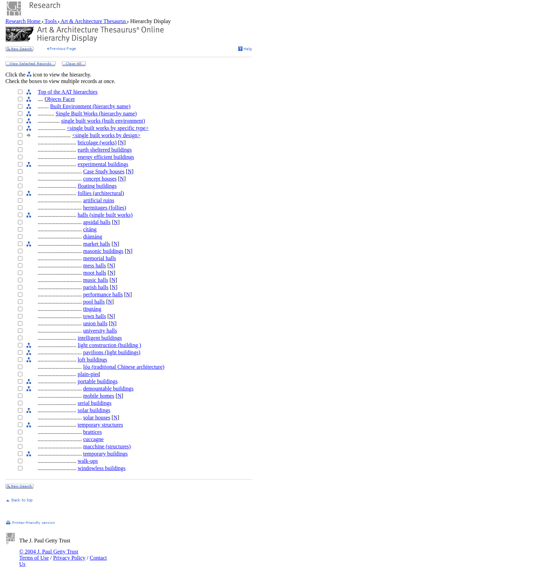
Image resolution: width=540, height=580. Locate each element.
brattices (92, 432)
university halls (100, 331)
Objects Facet (59, 99)
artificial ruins (98, 200)
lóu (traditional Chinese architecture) (123, 367)
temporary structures (100, 425)
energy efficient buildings (105, 157)
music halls (95, 280)
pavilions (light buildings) (111, 352)
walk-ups (87, 461)
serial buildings (94, 403)
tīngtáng (92, 309)
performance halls (103, 294)
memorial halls (99, 258)
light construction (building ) (109, 345)
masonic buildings (103, 251)
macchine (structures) (107, 446)
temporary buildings (105, 454)
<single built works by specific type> (107, 128)
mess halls (94, 265)
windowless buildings (101, 468)
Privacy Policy (69, 558)
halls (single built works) (105, 215)
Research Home (24, 21)
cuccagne (93, 439)
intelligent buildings (99, 338)
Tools (50, 21)
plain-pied (88, 374)
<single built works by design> (106, 135)
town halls (94, 316)
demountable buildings (108, 388)
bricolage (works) (96, 142)
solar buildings (93, 410)
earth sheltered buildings (104, 150)
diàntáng (92, 237)
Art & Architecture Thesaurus (93, 21)
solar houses (96, 417)
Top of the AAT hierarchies (67, 92)
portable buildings (97, 381)
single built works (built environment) (103, 121)
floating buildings (96, 186)
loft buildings (92, 360)
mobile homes (98, 396)
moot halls (94, 273)
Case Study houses (103, 171)
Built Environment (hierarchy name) (90, 106)
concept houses (99, 179)
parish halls (95, 287)
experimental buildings (102, 164)
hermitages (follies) (104, 208)
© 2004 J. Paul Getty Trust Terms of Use (48, 555)
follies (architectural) (100, 193)
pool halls (94, 302)
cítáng (89, 229)
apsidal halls (97, 222)
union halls (95, 323)
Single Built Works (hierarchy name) (96, 113)
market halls (96, 244)
